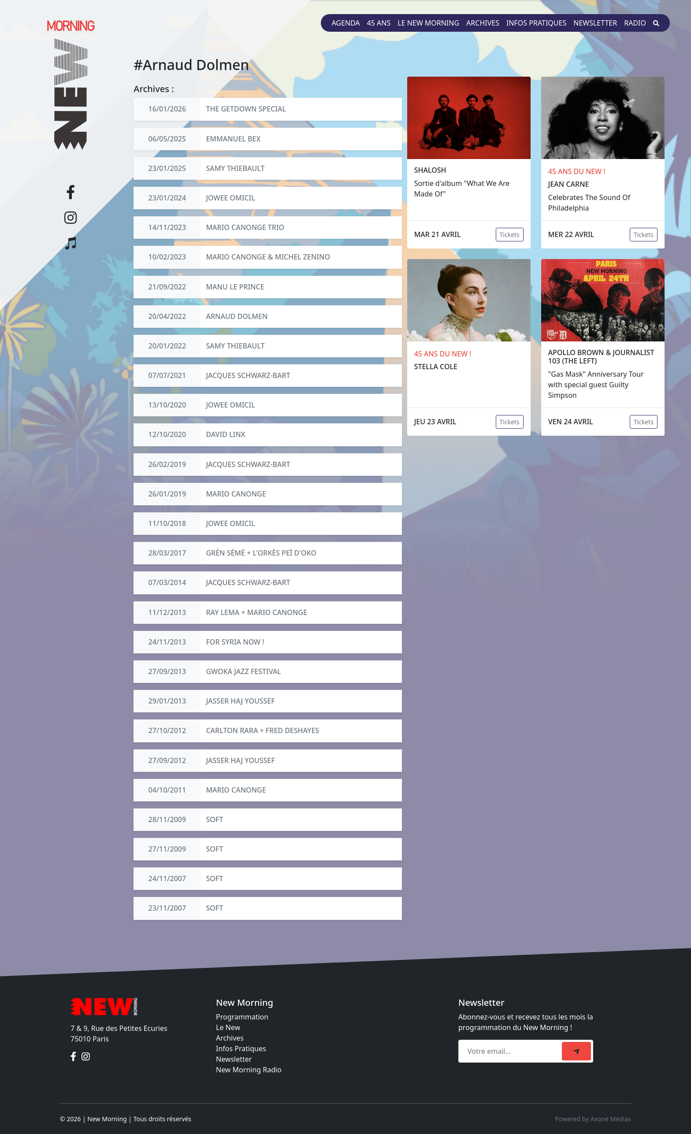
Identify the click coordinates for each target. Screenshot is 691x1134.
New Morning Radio (249, 1070)
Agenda (345, 23)
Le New (228, 1027)
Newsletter (595, 23)
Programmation (242, 1017)
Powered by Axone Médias (593, 1119)
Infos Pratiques (241, 1048)
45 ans (379, 23)
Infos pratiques (536, 23)
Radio (635, 23)
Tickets (510, 234)
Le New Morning (428, 23)
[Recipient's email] (511, 1051)
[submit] (576, 1051)
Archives (482, 23)
